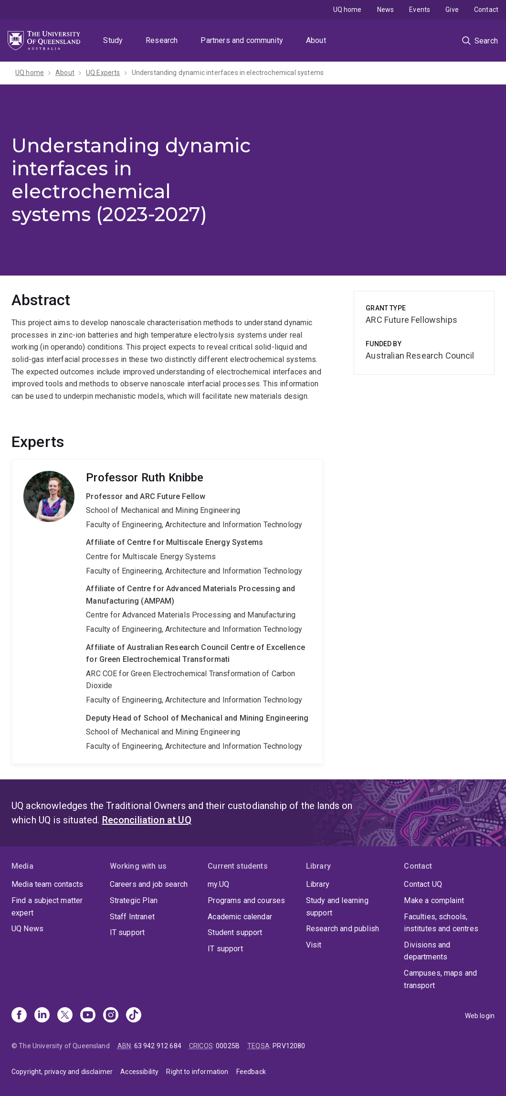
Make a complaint (434, 900)
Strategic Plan (134, 900)
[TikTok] (133, 1015)
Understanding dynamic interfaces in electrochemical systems (228, 72)
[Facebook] (19, 1015)
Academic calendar (240, 916)
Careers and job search (149, 884)
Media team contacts (47, 884)
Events (419, 9)
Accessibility (139, 1071)
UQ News (27, 928)
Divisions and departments (427, 951)
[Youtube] (87, 1015)
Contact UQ (423, 884)
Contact (486, 9)
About (316, 40)
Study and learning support (337, 906)
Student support (235, 932)
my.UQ (218, 884)
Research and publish (342, 928)
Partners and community (241, 40)
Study (113, 40)
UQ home (347, 9)
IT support (127, 932)
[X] (65, 1015)
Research (162, 40)
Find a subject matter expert (47, 906)
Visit (314, 944)
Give (452, 9)
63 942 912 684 (157, 1046)
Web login (480, 1016)
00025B (228, 1046)
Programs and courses (246, 900)
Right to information (197, 1071)
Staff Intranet (132, 916)
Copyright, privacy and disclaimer (62, 1071)
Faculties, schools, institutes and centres (441, 923)
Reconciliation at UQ (146, 820)
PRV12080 (289, 1046)
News (385, 9)
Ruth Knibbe (167, 611)
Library (317, 884)
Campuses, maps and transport (440, 979)
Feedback (251, 1071)
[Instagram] (110, 1015)
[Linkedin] (42, 1015)
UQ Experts (103, 72)
